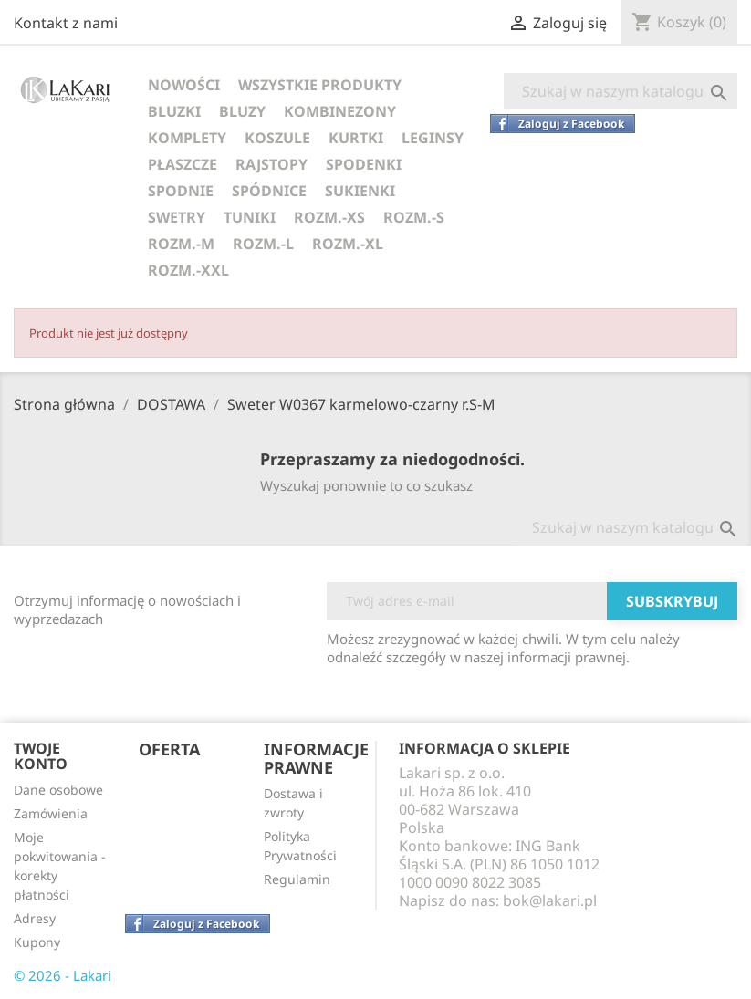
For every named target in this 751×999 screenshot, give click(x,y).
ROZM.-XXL (188, 270)
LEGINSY (433, 138)
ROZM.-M (181, 244)
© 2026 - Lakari (62, 975)
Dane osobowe (58, 789)
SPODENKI (364, 164)
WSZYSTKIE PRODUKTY (320, 85)
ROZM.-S (413, 217)
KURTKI (356, 138)
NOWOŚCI (184, 85)
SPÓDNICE (269, 191)
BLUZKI (174, 111)
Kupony (37, 942)
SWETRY (176, 217)
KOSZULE (277, 138)
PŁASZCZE (182, 164)
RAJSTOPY (271, 164)
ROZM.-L (263, 244)
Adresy (35, 918)
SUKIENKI (360, 191)
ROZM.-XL (347, 244)
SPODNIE (181, 191)
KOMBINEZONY (340, 111)
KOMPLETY (187, 138)
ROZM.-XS (329, 217)
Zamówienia (51, 813)
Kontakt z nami (66, 23)
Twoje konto (41, 756)
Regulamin (297, 879)
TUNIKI (250, 217)
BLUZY (242, 111)
